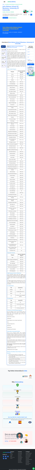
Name (29, 49)
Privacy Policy (15, 469)
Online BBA (20, 458)
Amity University (28, 454)
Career (11, 455)
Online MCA (20, 454)
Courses (29, 59)
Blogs (11, 456)
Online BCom (20, 462)
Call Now (6, 441)
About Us (10, 469)
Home (3, 4)
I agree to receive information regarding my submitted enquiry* (31, 63)
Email (29, 51)
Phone (29, 54)
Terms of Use (12, 457)
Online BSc (19, 461)
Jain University (28, 456)
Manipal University (29, 453)
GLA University (28, 455)
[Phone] (30, 55)
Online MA (19, 455)
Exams (11, 458)
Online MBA (20, 453)
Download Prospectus (12, 17)
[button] (3, 456)
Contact (11, 454)
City (28, 57)
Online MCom (20, 457)
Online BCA (20, 459)
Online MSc (20, 456)
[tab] (3, 46)
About (11, 453)
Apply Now (5, 17)
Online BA (19, 460)
